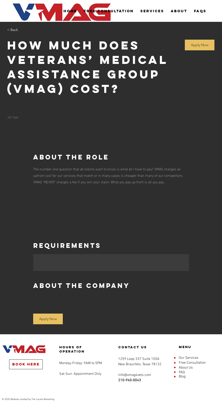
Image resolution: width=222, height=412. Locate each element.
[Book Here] (26, 364)
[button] (199, 45)
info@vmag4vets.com (134, 375)
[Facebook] (5, 365)
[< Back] (23, 30)
